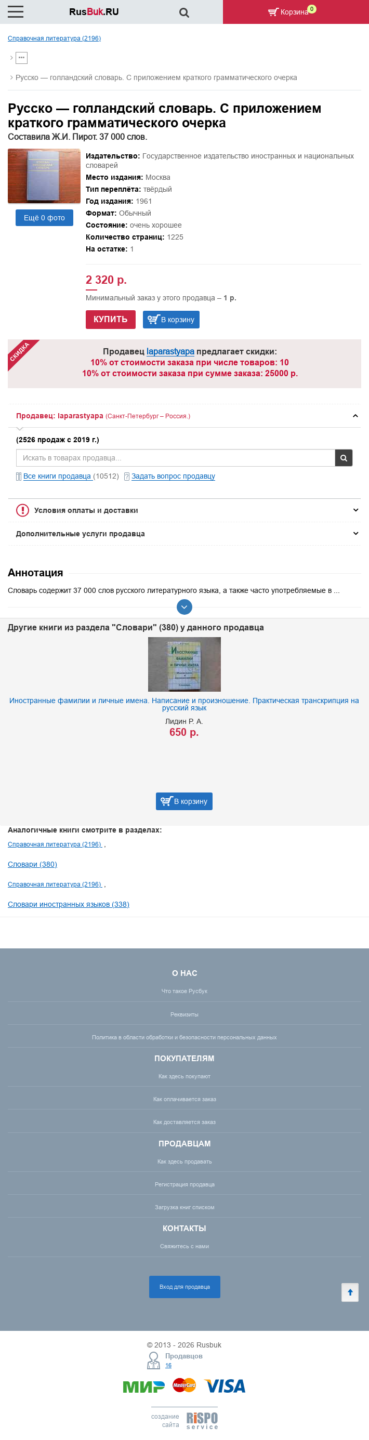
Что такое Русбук (184, 991)
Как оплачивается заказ (184, 1099)
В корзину (177, 319)
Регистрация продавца (185, 1184)
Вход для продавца (185, 1286)
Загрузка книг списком (185, 1207)
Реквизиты (184, 1014)
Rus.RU (94, 11)
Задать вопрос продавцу (173, 476)
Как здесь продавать (184, 1161)
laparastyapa (170, 351)
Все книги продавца (58, 476)
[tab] (184, 415)
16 (168, 1365)
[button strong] (184, 415)
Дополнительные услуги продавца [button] (80, 534)
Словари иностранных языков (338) (68, 904)
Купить (111, 319)
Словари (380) (32, 864)
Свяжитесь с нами (184, 1246)
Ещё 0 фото (44, 218)
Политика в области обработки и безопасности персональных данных (184, 1037)
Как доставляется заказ (184, 1122)
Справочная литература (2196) (54, 38)
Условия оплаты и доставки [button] (86, 510)
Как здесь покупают (184, 1076)
